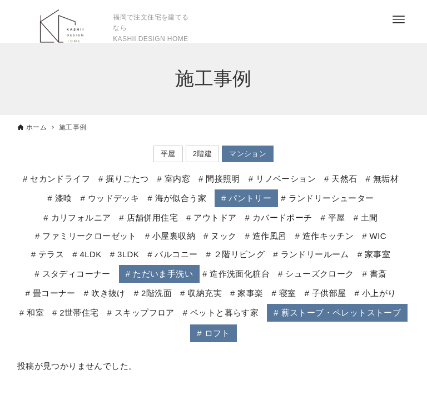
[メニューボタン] (399, 19)
